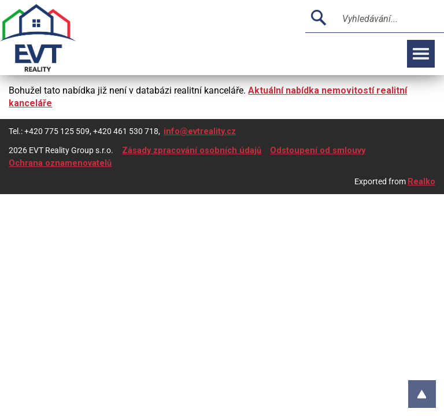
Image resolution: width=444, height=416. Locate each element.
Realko (421, 182)
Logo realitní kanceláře (52, 37)
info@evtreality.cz (200, 131)
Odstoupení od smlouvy (317, 150)
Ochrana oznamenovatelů (60, 163)
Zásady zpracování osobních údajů (191, 150)
